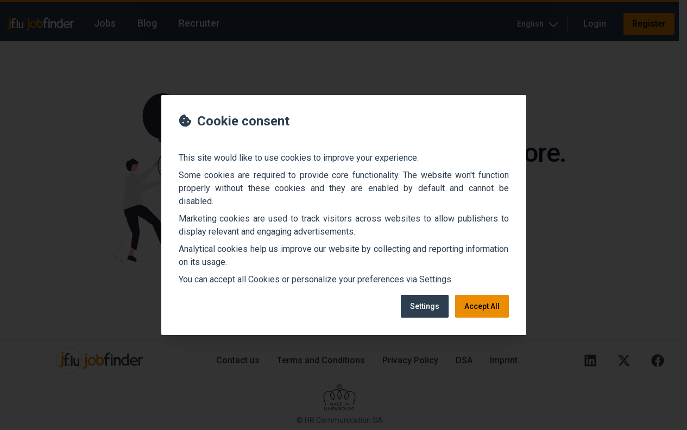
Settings (424, 306)
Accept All (482, 306)
